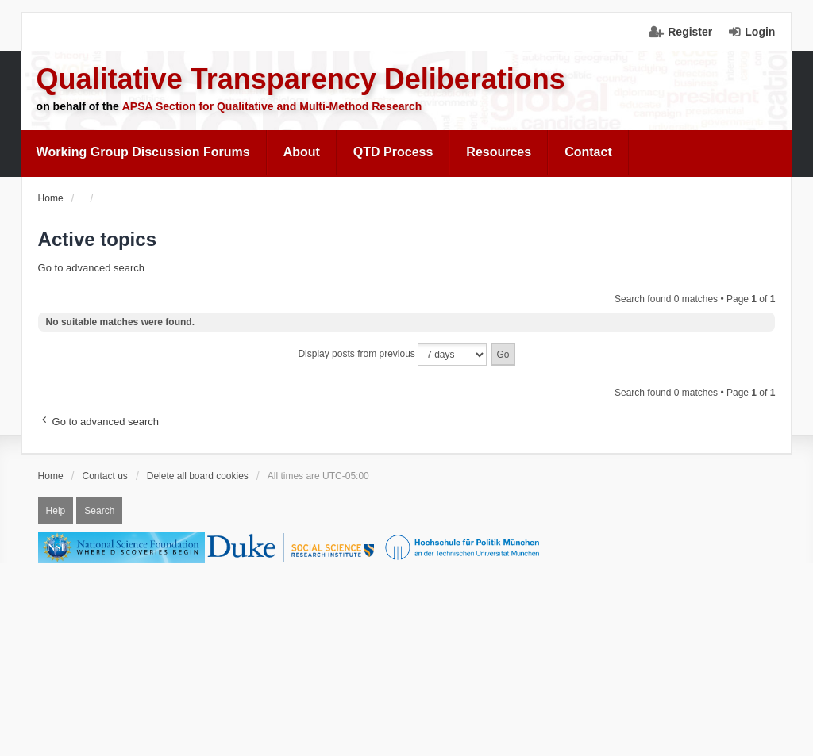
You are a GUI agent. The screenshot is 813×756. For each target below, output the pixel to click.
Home (51, 476)
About (301, 152)
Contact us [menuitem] (105, 476)
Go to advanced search (91, 268)
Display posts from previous (392, 354)
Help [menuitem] (56, 510)
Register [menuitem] (690, 31)
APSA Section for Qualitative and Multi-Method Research (272, 106)
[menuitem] (144, 152)
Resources (498, 152)
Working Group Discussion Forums (143, 152)
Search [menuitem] (99, 510)
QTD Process (393, 152)
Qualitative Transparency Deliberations (301, 79)
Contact (588, 152)
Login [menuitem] (760, 31)
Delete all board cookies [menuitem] (198, 476)
